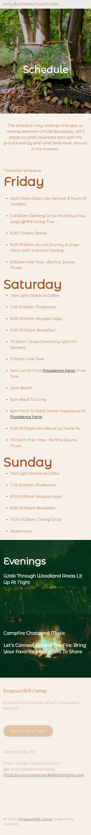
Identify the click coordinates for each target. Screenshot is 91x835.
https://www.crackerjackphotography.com (43, 776)
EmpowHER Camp (35, 820)
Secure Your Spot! (28, 732)
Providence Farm (59, 370)
